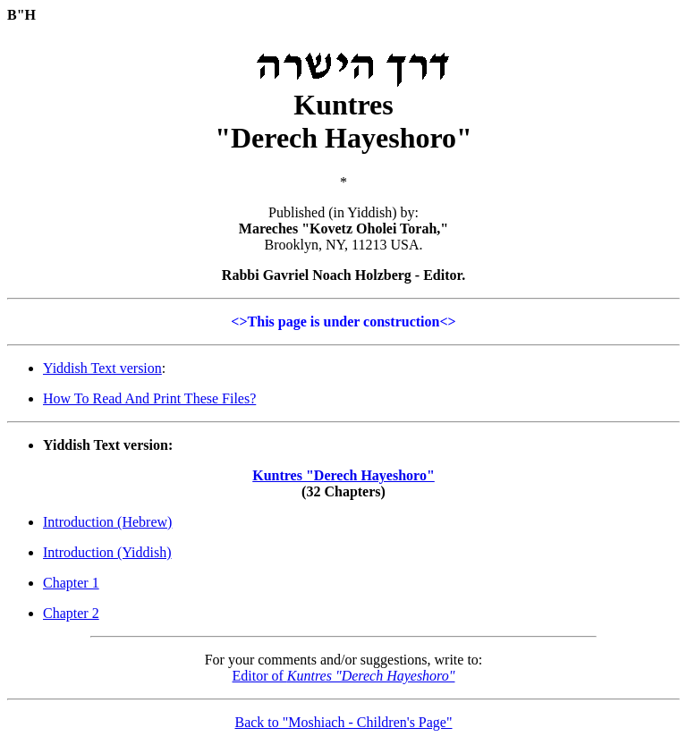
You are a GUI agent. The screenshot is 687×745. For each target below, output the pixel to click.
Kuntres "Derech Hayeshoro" (343, 475)
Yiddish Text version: (108, 445)
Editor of (344, 675)
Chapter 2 (71, 613)
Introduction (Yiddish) (107, 552)
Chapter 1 (71, 582)
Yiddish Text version (102, 368)
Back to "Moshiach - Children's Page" (343, 722)
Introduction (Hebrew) (107, 521)
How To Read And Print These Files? (149, 398)
